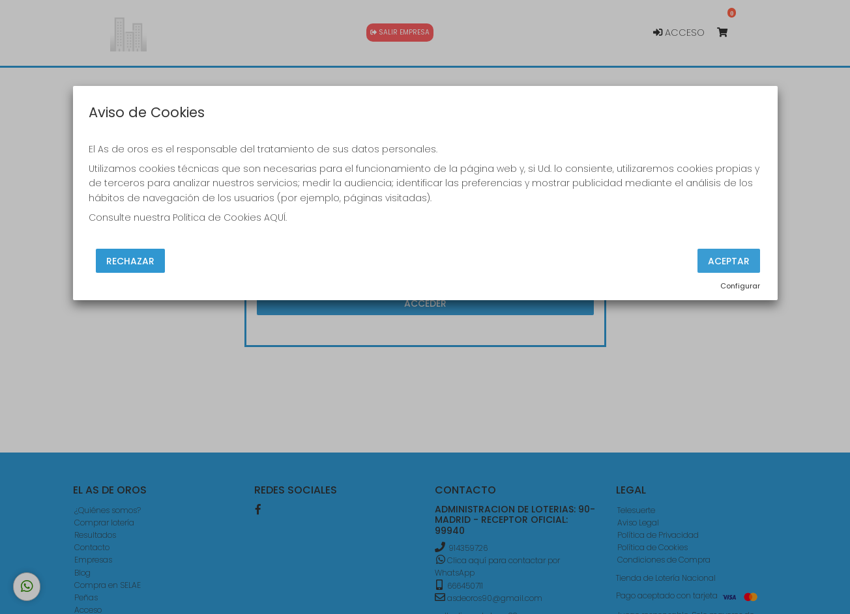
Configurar (740, 286)
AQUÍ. (275, 217)
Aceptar (729, 260)
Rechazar (130, 260)
